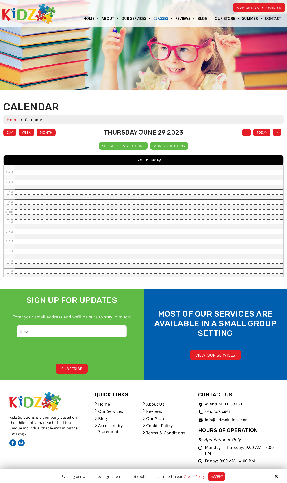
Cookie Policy (194, 476)
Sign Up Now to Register (259, 7)
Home (13, 119)
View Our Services (215, 355)
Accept (217, 476)
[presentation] (68, 349)
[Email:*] (72, 331)
